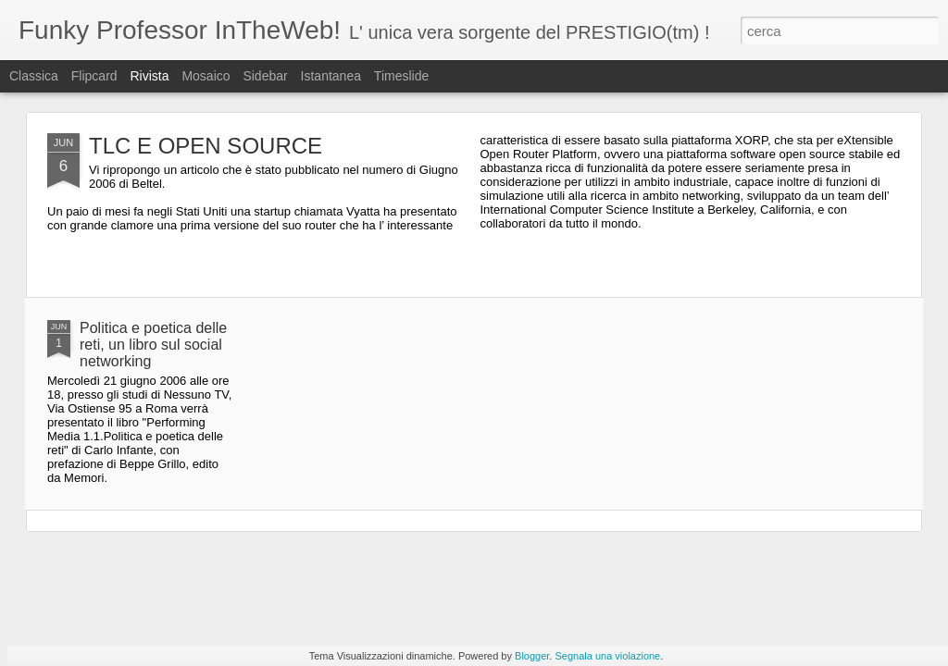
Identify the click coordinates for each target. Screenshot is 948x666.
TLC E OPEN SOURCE (205, 145)
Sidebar (265, 75)
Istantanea (331, 75)
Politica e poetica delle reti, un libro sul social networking (153, 344)
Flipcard (94, 75)
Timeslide (401, 75)
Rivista (149, 75)
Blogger (532, 655)
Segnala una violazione (607, 655)
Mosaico (205, 75)
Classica (33, 75)
